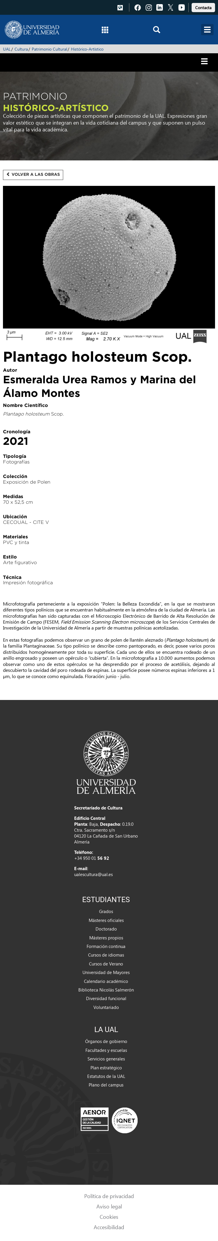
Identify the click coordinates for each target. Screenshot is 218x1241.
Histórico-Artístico (87, 49)
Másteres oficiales (106, 920)
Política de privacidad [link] (109, 1196)
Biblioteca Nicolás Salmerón (106, 990)
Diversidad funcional (106, 998)
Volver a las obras (33, 174)
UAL (7, 49)
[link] (203, 6)
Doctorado (106, 929)
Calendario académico (106, 981)
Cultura (21, 49)
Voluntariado (106, 1007)
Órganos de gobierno (106, 1041)
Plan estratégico (106, 1068)
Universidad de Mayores (106, 972)
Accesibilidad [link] (109, 1227)
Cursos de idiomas (106, 955)
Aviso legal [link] (109, 1206)
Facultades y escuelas (106, 1050)
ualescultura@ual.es (93, 874)
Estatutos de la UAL (106, 1076)
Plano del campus (106, 1085)
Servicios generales (106, 1059)
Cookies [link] (109, 1216)
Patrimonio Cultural (49, 49)
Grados (106, 911)
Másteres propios (106, 938)
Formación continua (106, 946)
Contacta (203, 7)
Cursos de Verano (106, 964)
